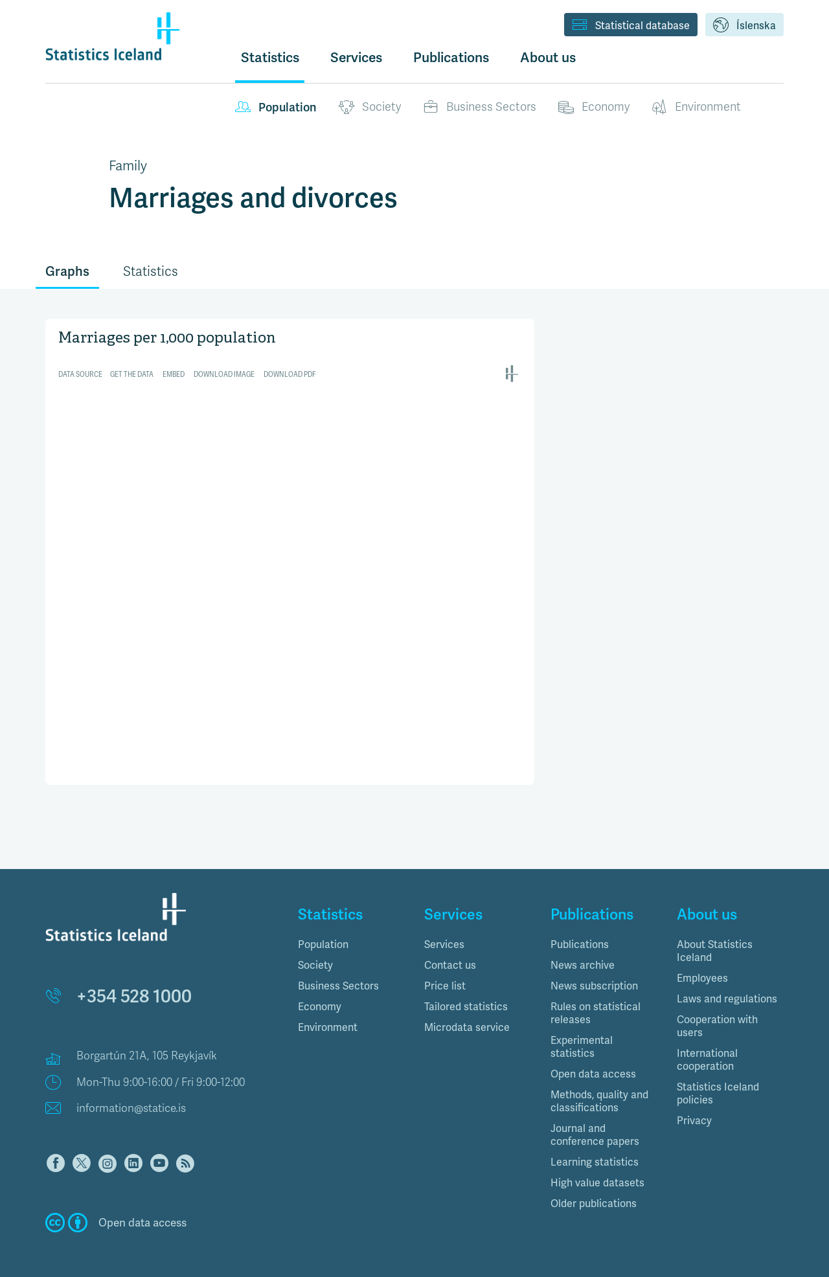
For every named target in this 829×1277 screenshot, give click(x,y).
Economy (594, 107)
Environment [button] (328, 1008)
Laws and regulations (727, 980)
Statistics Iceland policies (718, 1074)
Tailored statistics (466, 988)
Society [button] (315, 946)
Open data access (593, 1055)
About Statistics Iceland (715, 932)
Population (276, 107)
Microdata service (467, 1008)
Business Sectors (479, 107)
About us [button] (548, 57)
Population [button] (323, 925)
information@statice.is (131, 1089)
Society (370, 107)
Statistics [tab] (150, 272)
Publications (580, 925)
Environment (696, 107)
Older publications (594, 1185)
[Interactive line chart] (289, 475)
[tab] (351, 926)
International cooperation (707, 1041)
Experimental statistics (582, 1028)
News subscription (594, 967)
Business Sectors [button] (338, 967)
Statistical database (631, 25)
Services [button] (356, 57)
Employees (702, 959)
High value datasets (597, 1164)
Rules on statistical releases (596, 994)
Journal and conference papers (595, 1116)
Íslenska (744, 25)
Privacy (694, 1102)
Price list (445, 967)
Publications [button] (451, 57)
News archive (583, 946)
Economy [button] (319, 988)
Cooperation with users (717, 1007)
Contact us (450, 946)
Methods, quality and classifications (599, 1082)
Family (128, 165)
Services (444, 925)
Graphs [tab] (67, 271)
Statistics (270, 57)
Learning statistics (595, 1143)
